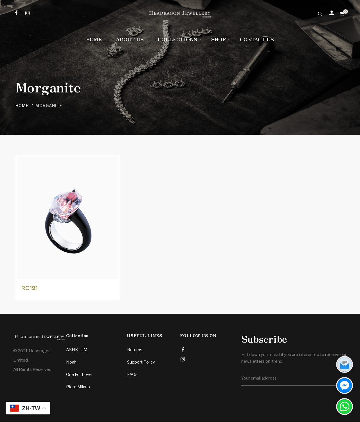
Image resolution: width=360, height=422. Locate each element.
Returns (134, 349)
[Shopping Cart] (342, 14)
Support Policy (141, 362)
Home (22, 105)
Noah (71, 362)
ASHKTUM (76, 349)
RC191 (29, 287)
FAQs (132, 374)
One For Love (79, 374)
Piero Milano (78, 386)
